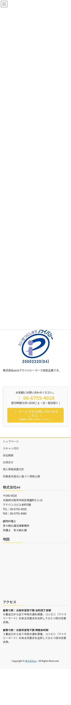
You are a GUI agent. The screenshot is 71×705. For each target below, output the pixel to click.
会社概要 (8, 455)
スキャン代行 (11, 448)
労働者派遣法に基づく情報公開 (21, 476)
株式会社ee (31, 660)
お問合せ (8, 462)
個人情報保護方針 (13, 469)
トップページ (11, 441)
